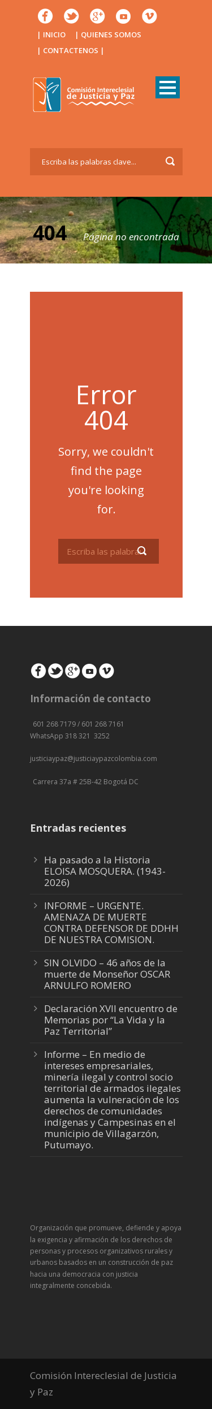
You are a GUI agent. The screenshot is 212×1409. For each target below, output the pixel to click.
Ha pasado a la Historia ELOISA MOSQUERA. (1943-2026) (105, 871)
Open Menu (167, 87)
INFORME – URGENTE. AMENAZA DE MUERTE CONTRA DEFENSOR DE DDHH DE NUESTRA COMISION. (111, 922)
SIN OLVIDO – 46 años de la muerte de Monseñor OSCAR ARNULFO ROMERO (107, 974)
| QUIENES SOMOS (108, 34)
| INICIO (51, 34)
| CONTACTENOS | (71, 50)
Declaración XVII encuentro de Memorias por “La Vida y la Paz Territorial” (111, 1020)
